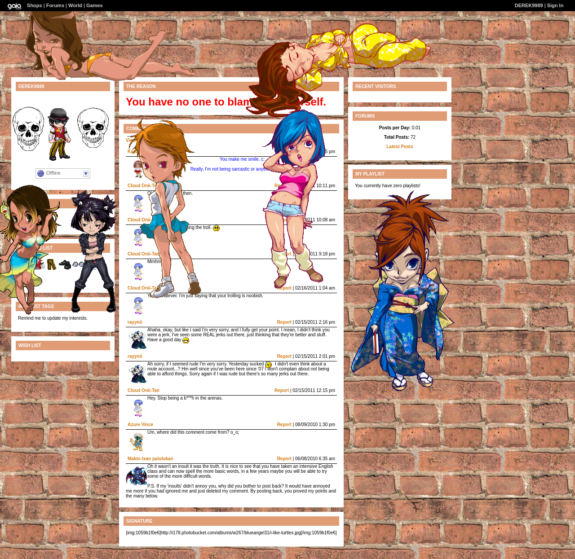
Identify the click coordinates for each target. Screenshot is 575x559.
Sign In (555, 5)
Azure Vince (140, 424)
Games (94, 5)
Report (284, 322)
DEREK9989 (529, 5)
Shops (34, 5)
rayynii (135, 322)
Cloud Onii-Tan (143, 390)
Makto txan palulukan (150, 458)
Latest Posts (399, 146)
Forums (55, 5)
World (75, 5)
